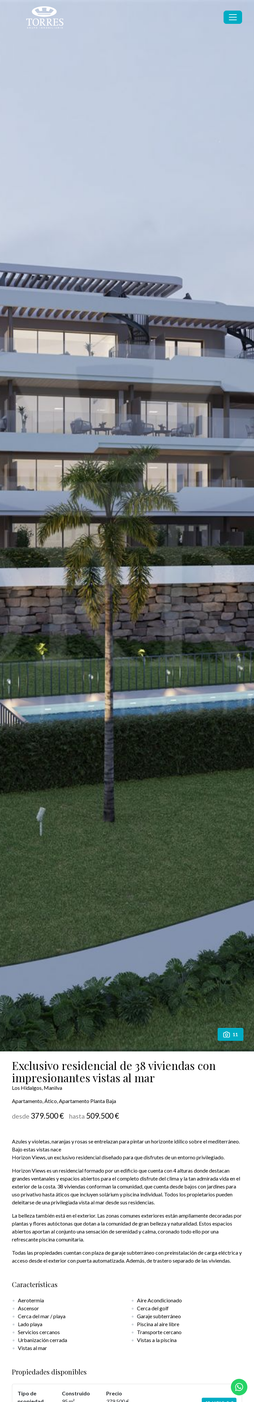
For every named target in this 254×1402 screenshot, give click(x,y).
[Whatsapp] (239, 1387)
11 (230, 1034)
